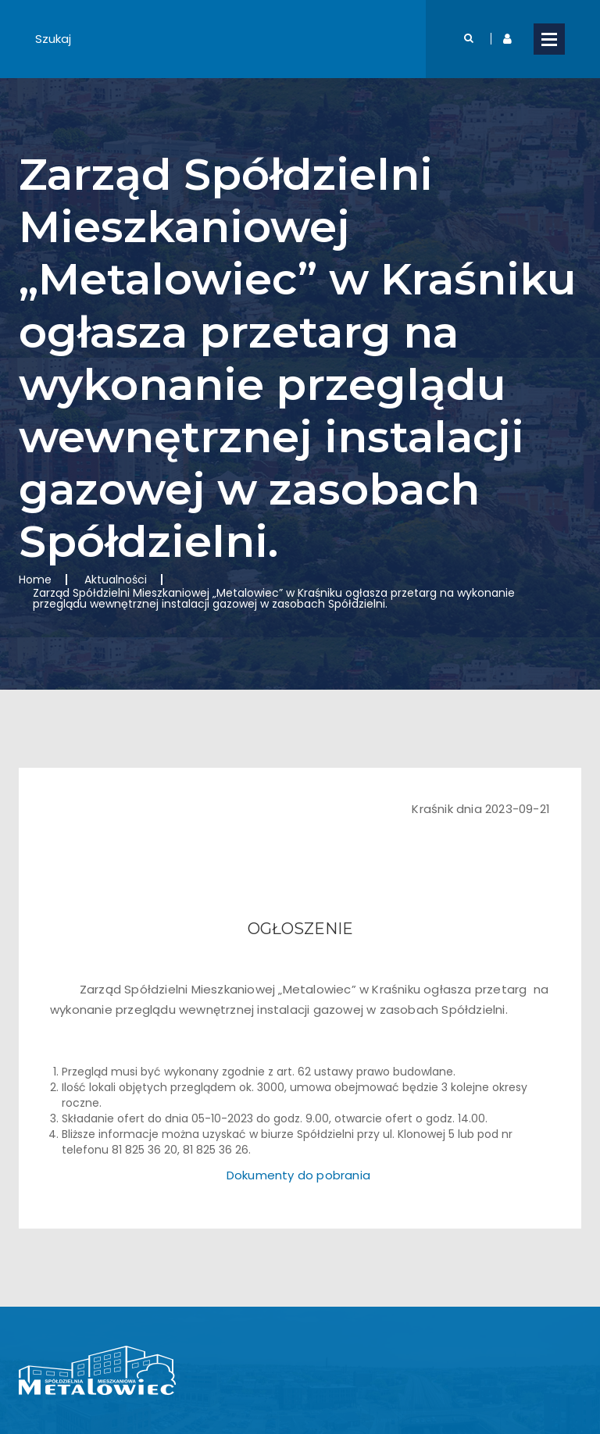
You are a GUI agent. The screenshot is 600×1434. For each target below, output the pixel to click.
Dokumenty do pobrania (298, 1175)
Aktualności (115, 579)
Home (35, 579)
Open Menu (549, 39)
